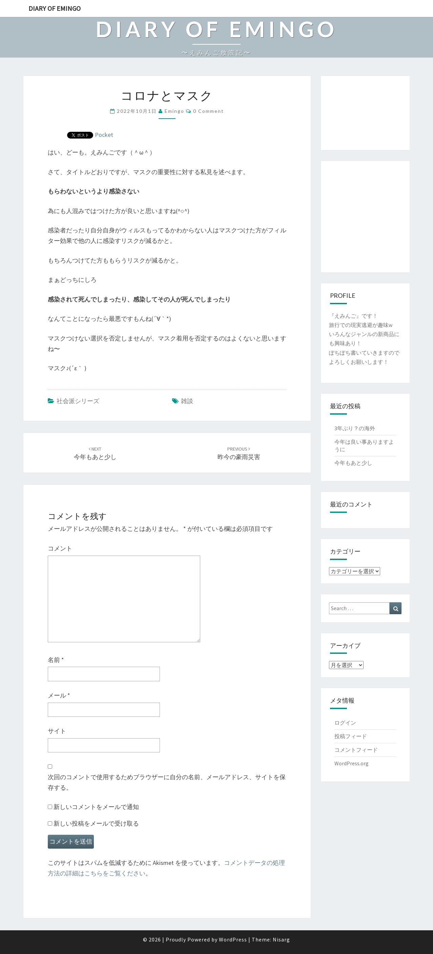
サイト (57, 731)
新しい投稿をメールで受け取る (96, 823)
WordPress (233, 939)
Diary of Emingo (54, 8)
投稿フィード (350, 736)
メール (59, 695)
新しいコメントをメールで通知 (96, 807)
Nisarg (281, 939)
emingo (174, 111)
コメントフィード (356, 749)
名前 (56, 660)
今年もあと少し (353, 462)
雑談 (187, 401)
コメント (60, 548)
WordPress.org (351, 763)
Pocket (104, 135)
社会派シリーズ (78, 401)
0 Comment (208, 111)
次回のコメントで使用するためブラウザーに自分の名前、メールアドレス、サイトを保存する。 (167, 782)
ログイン (345, 722)
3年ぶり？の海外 (354, 428)
